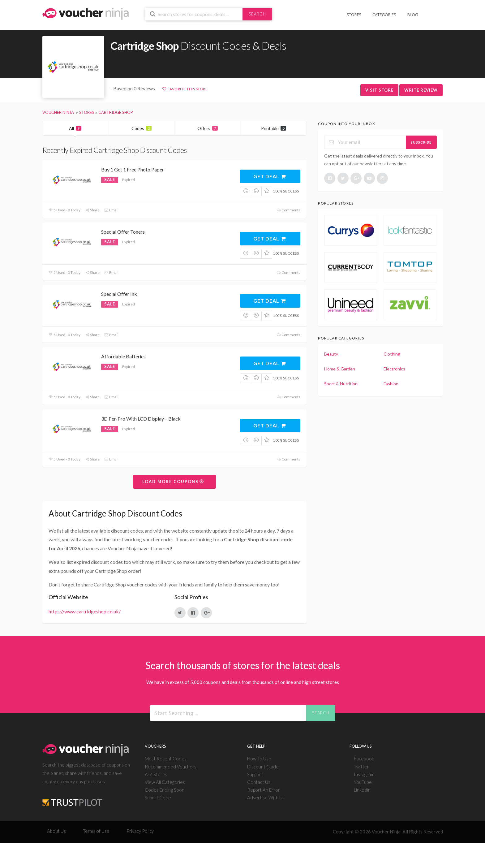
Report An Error (263, 790)
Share (92, 210)
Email (111, 210)
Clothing (392, 354)
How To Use (259, 758)
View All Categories (165, 782)
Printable (273, 128)
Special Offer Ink (119, 294)
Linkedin (362, 790)
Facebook (364, 758)
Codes (141, 128)
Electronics (394, 368)
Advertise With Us (266, 797)
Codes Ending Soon (164, 790)
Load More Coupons (173, 481)
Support (255, 774)
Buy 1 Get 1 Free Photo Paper (132, 169)
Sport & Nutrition (341, 383)
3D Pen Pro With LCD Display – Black (141, 419)
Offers (207, 128)
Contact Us (258, 782)
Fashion (391, 383)
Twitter (361, 766)
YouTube (363, 782)
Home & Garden (339, 368)
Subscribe (421, 142)
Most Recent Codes (166, 758)
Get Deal (269, 176)
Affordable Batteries (123, 356)
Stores (354, 14)
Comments (288, 210)
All (75, 128)
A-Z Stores (156, 774)
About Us (56, 831)
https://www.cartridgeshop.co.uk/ (85, 611)
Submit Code (158, 797)
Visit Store (379, 90)
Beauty (331, 354)
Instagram (364, 774)
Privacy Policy (140, 831)
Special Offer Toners (123, 232)
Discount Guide (263, 766)
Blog (412, 14)
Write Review (421, 90)
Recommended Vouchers (170, 766)
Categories (384, 14)
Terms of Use (96, 831)
